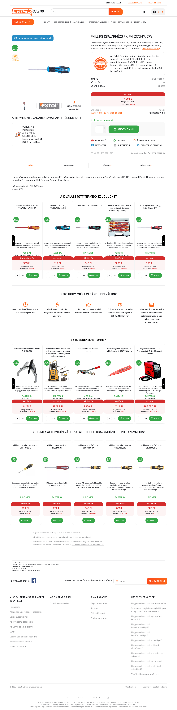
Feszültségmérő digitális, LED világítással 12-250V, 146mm (119, 350)
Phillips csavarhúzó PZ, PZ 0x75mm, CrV (151, 446)
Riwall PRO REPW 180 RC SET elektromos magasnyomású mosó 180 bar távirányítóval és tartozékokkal (57, 352)
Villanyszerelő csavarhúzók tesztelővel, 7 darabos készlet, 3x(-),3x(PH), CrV (119, 208)
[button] (32, 275)
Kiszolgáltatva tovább (21, 641)
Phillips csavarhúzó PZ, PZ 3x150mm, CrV (88, 446)
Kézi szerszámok (61, 22)
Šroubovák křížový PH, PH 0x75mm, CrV (87, 542)
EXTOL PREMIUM (157, 79)
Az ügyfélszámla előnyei (22, 626)
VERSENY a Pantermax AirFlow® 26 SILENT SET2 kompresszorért (30, 133)
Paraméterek (69, 165)
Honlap (47, 22)
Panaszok (15, 607)
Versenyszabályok (19, 617)
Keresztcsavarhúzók (97, 22)
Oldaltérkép (130, 687)
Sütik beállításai (18, 646)
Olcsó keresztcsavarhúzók (80, 537)
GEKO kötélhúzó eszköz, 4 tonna (88, 350)
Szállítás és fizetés (60, 603)
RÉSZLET (25, 520)
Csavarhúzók (78, 22)
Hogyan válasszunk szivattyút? (147, 640)
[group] (27, 241)
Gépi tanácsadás (99, 603)
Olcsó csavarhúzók (61, 537)
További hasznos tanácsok (145, 674)
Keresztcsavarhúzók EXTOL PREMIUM (148, 153)
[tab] (107, 165)
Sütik (12, 631)
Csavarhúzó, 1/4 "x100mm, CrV (88, 205)
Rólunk (94, 608)
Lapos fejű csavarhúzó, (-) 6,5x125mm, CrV (150, 206)
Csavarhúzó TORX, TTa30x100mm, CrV (58, 206)
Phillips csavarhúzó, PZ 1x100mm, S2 (57, 446)
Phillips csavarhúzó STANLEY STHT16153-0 (25, 446)
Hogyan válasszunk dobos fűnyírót (149, 603)
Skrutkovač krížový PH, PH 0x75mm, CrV (88, 545)
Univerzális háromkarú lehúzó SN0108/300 (27, 350)
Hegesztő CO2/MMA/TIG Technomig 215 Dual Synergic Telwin (149, 351)
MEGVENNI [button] (34, 275)
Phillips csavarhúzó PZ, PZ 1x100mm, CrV (120, 446)
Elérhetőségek (113, 3)
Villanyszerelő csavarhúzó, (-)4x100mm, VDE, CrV (27, 206)
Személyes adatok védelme (23, 636)
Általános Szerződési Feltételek (26, 612)
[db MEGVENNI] (17, 275)
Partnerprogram (99, 618)
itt (108, 698)
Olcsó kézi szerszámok (42, 537)
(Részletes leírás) (151, 48)
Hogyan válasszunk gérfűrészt (146, 661)
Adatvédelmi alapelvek (21, 621)
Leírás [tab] (30, 165)
